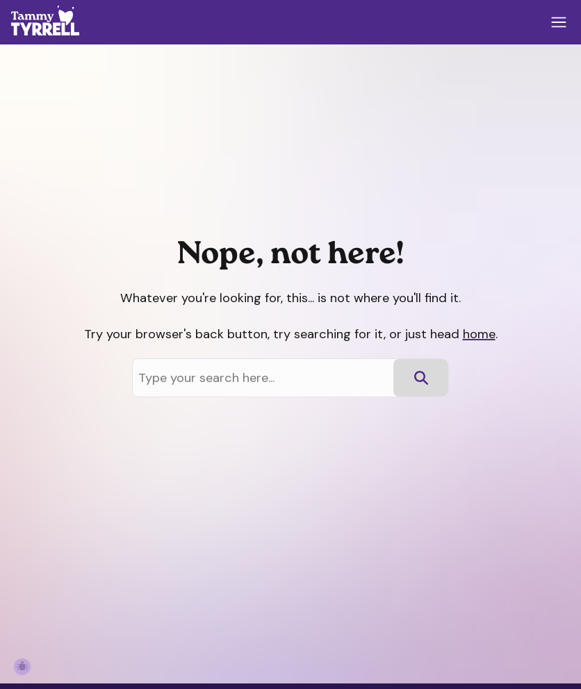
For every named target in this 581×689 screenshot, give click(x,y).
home (479, 334)
